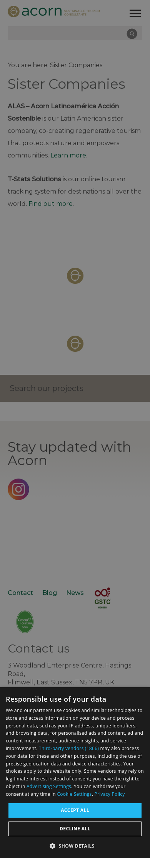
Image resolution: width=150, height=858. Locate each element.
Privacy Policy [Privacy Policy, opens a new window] (110, 794)
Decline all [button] (75, 828)
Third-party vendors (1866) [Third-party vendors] (69, 748)
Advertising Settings (49, 786)
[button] (75, 845)
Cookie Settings (74, 794)
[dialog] (75, 772)
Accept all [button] (75, 810)
